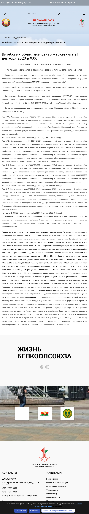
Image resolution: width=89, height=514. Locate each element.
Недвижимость (20, 37)
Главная (6, 37)
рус (29, 14)
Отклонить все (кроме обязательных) (58, 511)
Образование (52, 490)
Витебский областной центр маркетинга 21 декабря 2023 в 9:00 (33, 42)
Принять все (21, 511)
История (50, 501)
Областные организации (57, 483)
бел (34, 14)
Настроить (34, 511)
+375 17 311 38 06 (9, 492)
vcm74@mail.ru (61, 103)
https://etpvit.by (65, 246)
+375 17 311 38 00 (9, 488)
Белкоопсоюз (52, 479)
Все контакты (8, 501)
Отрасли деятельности (56, 486)
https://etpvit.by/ (59, 82)
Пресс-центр (51, 494)
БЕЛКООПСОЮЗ (9, 479)
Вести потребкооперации (65, 2)
